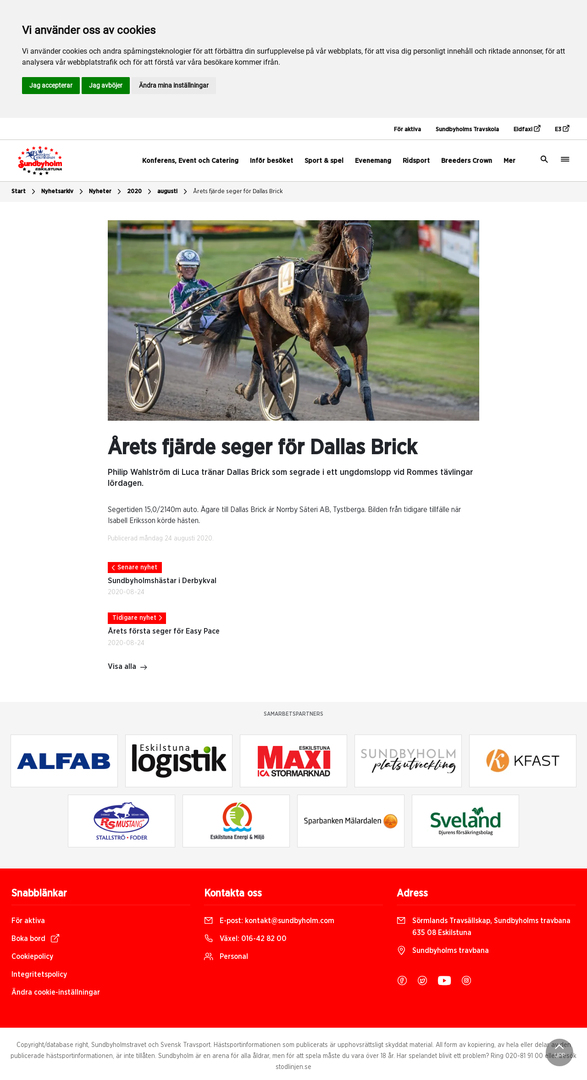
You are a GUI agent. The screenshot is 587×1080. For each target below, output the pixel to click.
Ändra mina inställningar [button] (174, 85)
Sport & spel (324, 160)
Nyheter (106, 192)
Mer (509, 160)
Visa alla (128, 667)
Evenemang (373, 160)
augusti (173, 192)
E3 (562, 129)
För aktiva (407, 130)
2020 (140, 192)
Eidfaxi (527, 129)
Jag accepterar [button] (50, 85)
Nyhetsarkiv (63, 192)
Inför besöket (271, 160)
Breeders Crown (466, 160)
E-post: (269, 921)
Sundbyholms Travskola (467, 130)
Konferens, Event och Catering (190, 160)
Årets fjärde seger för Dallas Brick (238, 192)
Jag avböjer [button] (105, 85)
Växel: (245, 939)
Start (24, 192)
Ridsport (416, 160)
